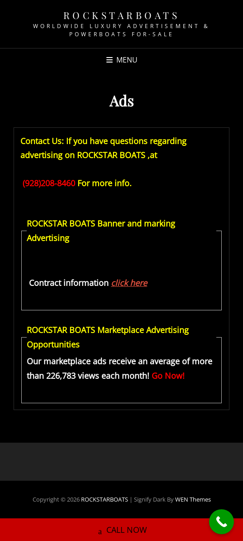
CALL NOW (121, 527)
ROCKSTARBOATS (121, 15)
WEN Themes (193, 499)
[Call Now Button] (221, 521)
